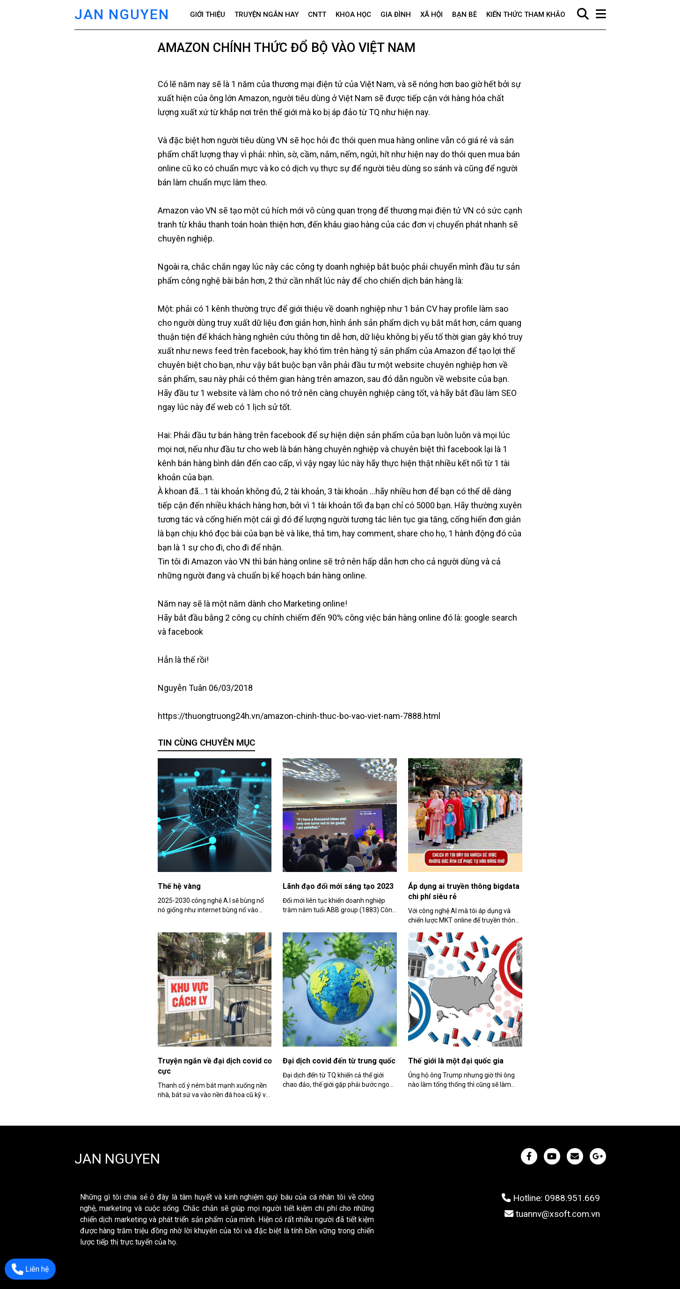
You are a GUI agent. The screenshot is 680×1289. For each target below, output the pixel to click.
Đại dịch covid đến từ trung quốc (339, 1060)
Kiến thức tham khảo (525, 14)
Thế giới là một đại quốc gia (456, 1060)
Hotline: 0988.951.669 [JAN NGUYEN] (551, 1198)
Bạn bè (464, 14)
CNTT (317, 14)
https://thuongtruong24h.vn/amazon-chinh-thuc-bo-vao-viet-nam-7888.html (299, 716)
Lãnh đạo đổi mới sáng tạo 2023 (338, 886)
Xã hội (431, 14)
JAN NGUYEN (121, 14)
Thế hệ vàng (179, 886)
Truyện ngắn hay (266, 14)
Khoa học (353, 14)
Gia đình (395, 14)
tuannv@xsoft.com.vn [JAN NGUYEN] (552, 1213)
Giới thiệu (207, 14)
